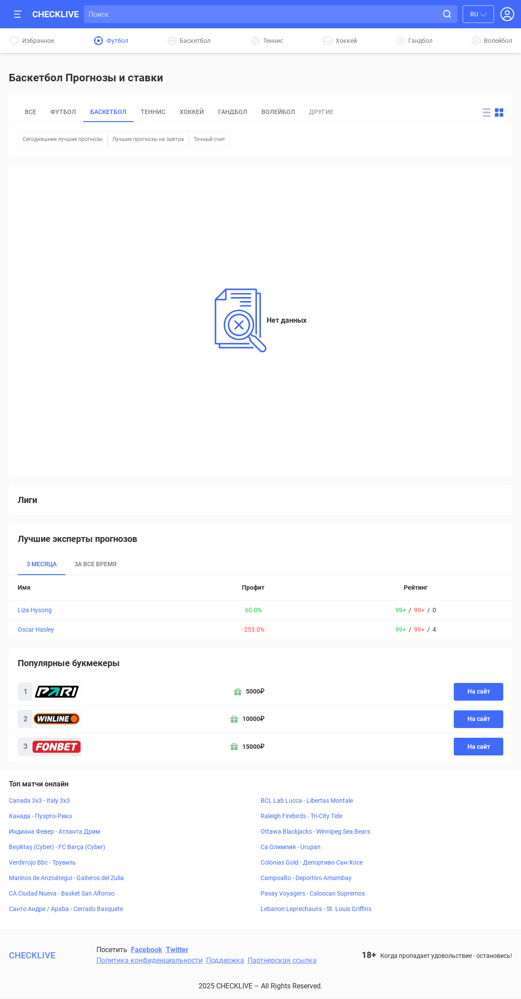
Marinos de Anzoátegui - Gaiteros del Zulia (66, 877)
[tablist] (240, 112)
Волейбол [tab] (278, 111)
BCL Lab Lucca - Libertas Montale (306, 800)
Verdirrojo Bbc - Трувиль (42, 862)
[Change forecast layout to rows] (486, 112)
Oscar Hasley (36, 629)
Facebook (146, 950)
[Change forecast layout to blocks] (499, 112)
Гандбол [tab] (232, 111)
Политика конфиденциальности (149, 960)
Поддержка (225, 960)
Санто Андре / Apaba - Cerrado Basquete (66, 908)
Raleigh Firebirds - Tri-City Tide (301, 816)
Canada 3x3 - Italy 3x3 (39, 800)
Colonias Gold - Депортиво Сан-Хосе (311, 862)
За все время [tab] (95, 564)
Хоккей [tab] (192, 111)
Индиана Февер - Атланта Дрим (54, 831)
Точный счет (209, 139)
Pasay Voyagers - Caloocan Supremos (312, 893)
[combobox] (478, 14)
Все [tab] (30, 111)
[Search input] (262, 14)
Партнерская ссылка (282, 960)
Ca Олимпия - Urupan (290, 846)
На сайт (478, 691)
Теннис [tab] (153, 111)
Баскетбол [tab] (108, 111)
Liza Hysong (35, 610)
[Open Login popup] (507, 14)
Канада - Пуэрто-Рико (40, 816)
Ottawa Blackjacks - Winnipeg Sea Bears (315, 831)
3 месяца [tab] (42, 564)
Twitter (177, 950)
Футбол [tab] (63, 111)
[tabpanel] (260, 607)
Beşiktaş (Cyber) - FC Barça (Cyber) (57, 846)
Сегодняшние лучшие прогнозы (63, 139)
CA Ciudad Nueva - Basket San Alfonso (62, 893)
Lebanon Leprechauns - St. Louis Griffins (316, 908)
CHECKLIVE (55, 14)
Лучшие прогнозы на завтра (148, 139)
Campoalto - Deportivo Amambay (306, 877)
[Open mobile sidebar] (18, 14)
